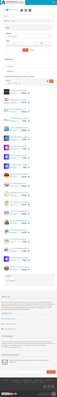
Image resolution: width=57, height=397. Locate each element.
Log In (41, 382)
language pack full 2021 (18, 230)
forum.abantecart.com (9, 324)
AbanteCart (50, 393)
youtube (30, 10)
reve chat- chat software (18, 239)
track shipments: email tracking (20, 202)
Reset (31, 50)
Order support (15, 380)
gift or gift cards (18, 183)
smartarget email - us (18, 146)
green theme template (18, 100)
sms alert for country (20, 248)
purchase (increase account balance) (22, 220)
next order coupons (17, 109)
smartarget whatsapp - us (19, 137)
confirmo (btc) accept (18, 90)
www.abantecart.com (9, 319)
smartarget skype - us (18, 155)
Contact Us (27, 382)
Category (9, 33)
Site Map (34, 382)
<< (13, 283)
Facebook (21, 10)
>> (51, 283)
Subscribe (51, 372)
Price (7, 41)
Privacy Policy (48, 380)
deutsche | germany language (21, 174)
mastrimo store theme (19, 127)
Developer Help (38, 380)
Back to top (54, 394)
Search (13, 21)
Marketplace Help (26, 380)
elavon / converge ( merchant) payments (23, 211)
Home (6, 21)
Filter (25, 50)
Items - (10, 10)
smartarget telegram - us (19, 165)
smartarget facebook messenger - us (22, 258)
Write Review (13, 93)
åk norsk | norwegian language (20, 267)
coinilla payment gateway (19, 118)
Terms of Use (18, 382)
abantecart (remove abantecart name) (24, 192)
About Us (6, 380)
